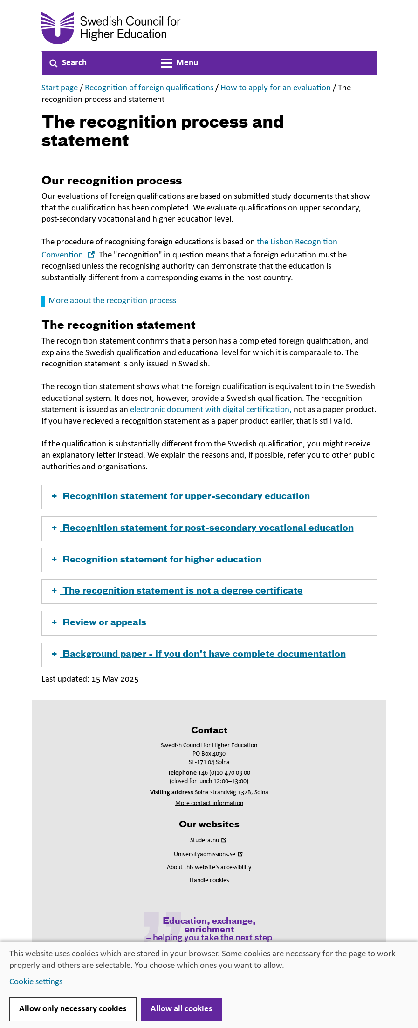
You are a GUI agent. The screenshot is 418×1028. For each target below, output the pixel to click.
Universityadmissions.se (209, 854)
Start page (59, 88)
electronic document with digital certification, (210, 410)
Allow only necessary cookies (73, 1009)
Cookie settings (35, 982)
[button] (209, 497)
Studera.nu (209, 840)
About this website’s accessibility (209, 867)
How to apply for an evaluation (275, 88)
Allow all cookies (181, 1009)
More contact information (209, 803)
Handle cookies (209, 880)
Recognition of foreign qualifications (149, 88)
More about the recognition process (112, 301)
